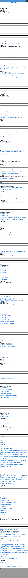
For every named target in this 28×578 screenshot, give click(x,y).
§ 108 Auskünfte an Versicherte (4, 416)
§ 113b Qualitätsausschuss (3, 442)
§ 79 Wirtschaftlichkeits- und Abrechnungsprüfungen (7, 304)
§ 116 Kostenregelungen (3, 458)
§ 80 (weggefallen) (2, 306)
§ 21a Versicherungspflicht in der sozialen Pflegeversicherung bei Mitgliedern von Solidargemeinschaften (11, 77)
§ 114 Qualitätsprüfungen (3, 446)
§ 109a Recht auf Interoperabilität (4, 423)
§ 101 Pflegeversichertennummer (4, 391)
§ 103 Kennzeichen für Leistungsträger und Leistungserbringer (8, 395)
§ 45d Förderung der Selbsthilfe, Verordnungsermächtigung (8, 183)
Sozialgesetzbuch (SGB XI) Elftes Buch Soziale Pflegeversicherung (14, 3)
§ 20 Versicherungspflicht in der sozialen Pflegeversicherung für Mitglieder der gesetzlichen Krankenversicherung (12, 73)
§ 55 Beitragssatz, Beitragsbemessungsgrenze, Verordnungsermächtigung (10, 232)
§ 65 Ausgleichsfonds (3, 266)
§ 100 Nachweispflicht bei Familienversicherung (6, 389)
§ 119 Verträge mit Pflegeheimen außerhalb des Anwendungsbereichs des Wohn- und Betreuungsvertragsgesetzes (11, 464)
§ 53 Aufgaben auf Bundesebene (4, 215)
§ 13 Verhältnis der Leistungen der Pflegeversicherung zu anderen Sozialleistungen (11, 43)
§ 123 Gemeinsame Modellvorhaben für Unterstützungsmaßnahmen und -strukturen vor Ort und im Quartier (13, 476)
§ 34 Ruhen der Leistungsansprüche (5, 113)
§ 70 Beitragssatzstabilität (3, 279)
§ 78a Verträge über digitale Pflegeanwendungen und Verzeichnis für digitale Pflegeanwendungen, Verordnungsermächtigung (13, 301)
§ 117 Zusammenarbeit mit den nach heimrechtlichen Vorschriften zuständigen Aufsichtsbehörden (13, 460)
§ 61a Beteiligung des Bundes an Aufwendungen (6, 255)
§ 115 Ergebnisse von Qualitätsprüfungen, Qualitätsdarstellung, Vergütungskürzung (11, 454)
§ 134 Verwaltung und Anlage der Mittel (5, 504)
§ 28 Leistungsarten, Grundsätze (4, 96)
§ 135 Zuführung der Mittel (3, 506)
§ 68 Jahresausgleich (3, 272)
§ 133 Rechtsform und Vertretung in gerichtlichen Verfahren (8, 502)
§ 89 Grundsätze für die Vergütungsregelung (6, 344)
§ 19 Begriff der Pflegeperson (4, 69)
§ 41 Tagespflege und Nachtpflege (4, 142)
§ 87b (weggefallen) (3, 336)
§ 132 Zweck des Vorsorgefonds (4, 500)
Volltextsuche (2, 570)
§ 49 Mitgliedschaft (2, 204)
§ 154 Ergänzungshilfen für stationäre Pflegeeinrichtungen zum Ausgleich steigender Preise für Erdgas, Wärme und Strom (13, 562)
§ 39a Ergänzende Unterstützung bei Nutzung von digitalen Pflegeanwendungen (11, 132)
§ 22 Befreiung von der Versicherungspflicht (6, 79)
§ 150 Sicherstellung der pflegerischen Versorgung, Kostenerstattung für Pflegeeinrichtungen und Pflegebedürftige (13, 547)
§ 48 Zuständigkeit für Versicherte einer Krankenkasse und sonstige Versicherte (11, 202)
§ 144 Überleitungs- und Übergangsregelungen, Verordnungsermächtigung (10, 532)
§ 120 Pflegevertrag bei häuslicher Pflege (5, 466)
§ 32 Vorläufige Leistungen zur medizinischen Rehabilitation (8, 107)
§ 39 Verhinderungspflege (3, 130)
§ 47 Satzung (2, 196)
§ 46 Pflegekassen (2, 194)
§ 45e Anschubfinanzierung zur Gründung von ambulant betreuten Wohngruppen (11, 187)
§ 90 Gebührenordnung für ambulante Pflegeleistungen (7, 346)
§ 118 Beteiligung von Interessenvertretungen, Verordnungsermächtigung (10, 462)
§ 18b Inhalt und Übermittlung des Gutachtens (6, 61)
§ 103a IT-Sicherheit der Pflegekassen (5, 397)
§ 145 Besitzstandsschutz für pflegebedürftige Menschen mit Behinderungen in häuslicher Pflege (13, 534)
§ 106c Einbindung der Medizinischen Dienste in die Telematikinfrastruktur (10, 410)
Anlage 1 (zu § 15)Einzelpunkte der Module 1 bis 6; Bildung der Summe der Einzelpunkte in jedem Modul (13, 564)
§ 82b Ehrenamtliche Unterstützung (5, 319)
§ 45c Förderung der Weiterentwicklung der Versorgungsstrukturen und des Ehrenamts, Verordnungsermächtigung (12, 182)
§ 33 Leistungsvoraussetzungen (4, 109)
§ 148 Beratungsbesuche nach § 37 (5, 542)
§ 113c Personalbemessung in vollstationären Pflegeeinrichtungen (9, 444)
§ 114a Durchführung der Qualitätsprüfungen (6, 448)
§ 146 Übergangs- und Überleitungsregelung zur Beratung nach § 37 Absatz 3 (10, 536)
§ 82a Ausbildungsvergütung (4, 317)
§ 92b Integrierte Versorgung (4, 357)
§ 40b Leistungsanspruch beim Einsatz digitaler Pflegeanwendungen (9, 138)
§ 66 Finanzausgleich (3, 268)
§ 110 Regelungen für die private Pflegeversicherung (7, 427)
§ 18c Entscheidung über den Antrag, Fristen (6, 63)
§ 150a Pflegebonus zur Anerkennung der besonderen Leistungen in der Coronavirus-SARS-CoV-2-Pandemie (13, 549)
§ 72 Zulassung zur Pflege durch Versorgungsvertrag (7, 285)
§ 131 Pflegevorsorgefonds (3, 498)
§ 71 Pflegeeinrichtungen (3, 283)
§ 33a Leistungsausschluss (3, 111)
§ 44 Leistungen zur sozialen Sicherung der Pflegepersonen (8, 169)
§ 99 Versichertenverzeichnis (4, 387)
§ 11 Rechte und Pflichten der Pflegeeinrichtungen (7, 39)
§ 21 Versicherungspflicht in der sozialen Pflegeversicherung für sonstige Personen (11, 75)
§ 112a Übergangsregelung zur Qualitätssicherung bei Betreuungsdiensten (10, 436)
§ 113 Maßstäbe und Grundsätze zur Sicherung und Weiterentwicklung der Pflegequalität (12, 438)
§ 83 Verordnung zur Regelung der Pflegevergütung (7, 323)
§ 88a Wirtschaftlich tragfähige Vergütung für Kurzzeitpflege (8, 340)
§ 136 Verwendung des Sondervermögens (6, 508)
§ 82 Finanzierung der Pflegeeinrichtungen (6, 315)
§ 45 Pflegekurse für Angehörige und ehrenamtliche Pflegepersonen (9, 173)
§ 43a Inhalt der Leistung (3, 158)
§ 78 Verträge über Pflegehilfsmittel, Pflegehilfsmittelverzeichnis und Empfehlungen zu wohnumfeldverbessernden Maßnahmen (11, 299)
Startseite (1, 568)
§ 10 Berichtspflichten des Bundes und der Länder (7, 37)
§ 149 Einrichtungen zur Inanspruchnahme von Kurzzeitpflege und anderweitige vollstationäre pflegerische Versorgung (12, 545)
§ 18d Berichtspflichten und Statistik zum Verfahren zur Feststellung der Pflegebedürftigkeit (12, 65)
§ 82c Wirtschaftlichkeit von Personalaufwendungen (7, 321)
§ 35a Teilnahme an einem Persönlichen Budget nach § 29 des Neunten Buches (11, 117)
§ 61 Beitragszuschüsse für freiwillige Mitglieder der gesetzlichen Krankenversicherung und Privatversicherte (12, 252)
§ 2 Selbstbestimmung (3, 14)
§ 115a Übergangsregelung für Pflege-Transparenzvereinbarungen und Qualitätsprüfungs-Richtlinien (13, 456)
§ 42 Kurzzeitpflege (2, 144)
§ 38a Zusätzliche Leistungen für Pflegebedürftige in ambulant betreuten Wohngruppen (12, 128)
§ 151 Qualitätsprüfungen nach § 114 (5, 554)
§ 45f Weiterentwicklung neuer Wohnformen (6, 189)
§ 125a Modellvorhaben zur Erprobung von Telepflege (7, 481)
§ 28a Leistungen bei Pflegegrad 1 (4, 98)
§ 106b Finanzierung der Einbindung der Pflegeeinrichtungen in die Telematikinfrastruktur (12, 408)
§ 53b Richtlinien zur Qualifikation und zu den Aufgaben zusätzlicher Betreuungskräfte (11, 219)
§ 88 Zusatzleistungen (3, 338)
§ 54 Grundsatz (2, 230)
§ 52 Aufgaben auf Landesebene (4, 213)
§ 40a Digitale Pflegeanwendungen (5, 136)
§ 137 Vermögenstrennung (3, 510)
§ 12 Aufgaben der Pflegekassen (4, 41)
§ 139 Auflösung (2, 514)
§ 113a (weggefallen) (3, 440)
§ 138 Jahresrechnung (3, 512)
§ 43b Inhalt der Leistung (3, 162)
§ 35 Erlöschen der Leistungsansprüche (5, 115)
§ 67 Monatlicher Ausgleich (3, 270)
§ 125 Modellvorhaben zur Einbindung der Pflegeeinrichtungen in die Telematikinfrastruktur (12, 479)
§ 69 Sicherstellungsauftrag (4, 277)
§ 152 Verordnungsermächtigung (4, 556)
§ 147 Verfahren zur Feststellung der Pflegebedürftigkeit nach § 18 (9, 540)
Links (1, 572)
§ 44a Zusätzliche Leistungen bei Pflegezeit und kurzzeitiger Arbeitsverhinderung (11, 171)
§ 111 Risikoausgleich (3, 431)
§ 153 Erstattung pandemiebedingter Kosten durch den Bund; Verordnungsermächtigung (12, 558)
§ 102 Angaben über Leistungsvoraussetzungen (6, 393)
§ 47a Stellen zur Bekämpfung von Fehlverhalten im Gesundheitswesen (9, 198)
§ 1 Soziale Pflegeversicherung (4, 12)
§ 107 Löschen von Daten (3, 414)
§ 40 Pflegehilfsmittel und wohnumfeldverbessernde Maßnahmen (9, 134)
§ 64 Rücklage (2, 262)
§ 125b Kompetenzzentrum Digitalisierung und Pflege (7, 483)
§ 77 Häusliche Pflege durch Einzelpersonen (6, 296)
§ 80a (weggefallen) (3, 308)
